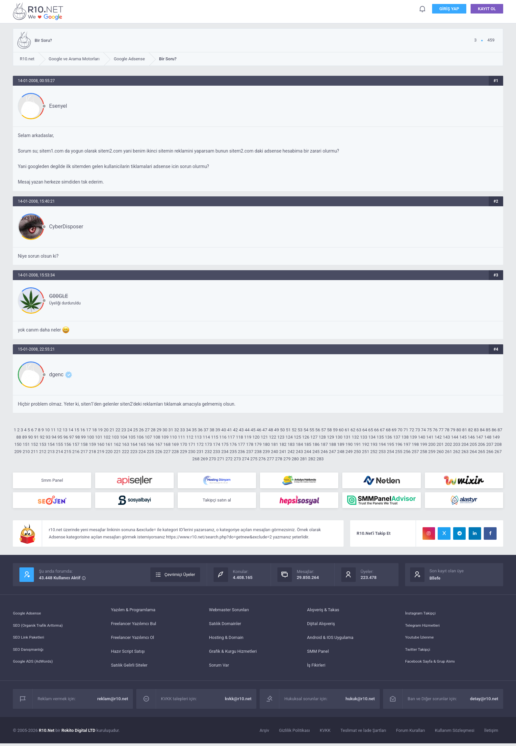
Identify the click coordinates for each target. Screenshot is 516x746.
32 (176, 429)
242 (291, 451)
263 (465, 451)
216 (76, 451)
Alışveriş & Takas (323, 612)
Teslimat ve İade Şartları (363, 733)
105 (132, 437)
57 (323, 429)
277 (270, 458)
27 (147, 429)
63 (358, 429)
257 (415, 451)
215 (67, 451)
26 (141, 429)
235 (233, 451)
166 (150, 444)
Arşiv (264, 733)
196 (398, 444)
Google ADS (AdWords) (35, 667)
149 (496, 437)
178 (249, 444)
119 (247, 437)
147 (479, 437)
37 (206, 429)
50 (282, 429)
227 (166, 451)
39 (217, 429)
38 (212, 429)
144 (454, 437)
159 (92, 444)
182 (283, 444)
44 (247, 429)
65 (370, 429)
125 (297, 437)
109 (164, 437)
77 (441, 429)
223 (134, 451)
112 (190, 437)
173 (208, 444)
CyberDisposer (66, 226)
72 (411, 429)
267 (498, 451)
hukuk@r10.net (360, 701)
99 (83, 437)
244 (307, 451)
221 (117, 451)
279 (287, 458)
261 (448, 451)
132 (355, 437)
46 (259, 429)
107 (148, 437)
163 (125, 444)
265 (481, 451)
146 (471, 437)
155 (59, 444)
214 (59, 451)
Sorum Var (219, 667)
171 (191, 444)
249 (349, 451)
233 (216, 451)
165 (142, 444)
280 (295, 458)
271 (220, 458)
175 (224, 444)
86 (494, 429)
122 (272, 437)
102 (107, 437)
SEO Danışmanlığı (30, 653)
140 (421, 437)
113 (198, 437)
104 (123, 437)
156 (67, 444)
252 (373, 451)
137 (396, 437)
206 (481, 444)
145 (463, 437)
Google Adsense (28, 612)
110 (173, 437)
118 (239, 437)
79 (453, 429)
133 (363, 437)
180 (266, 444)
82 (470, 429)
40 (223, 429)
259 (431, 451)
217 (84, 451)
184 (299, 444)
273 (237, 458)
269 (204, 458)
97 (71, 437)
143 (446, 437)
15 (76, 429)
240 (274, 451)
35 (194, 429)
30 (165, 429)
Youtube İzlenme (421, 640)
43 (241, 429)
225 (150, 451)
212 (42, 451)
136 (388, 437)
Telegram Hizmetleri (424, 626)
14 (70, 429)
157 (76, 444)
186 (316, 444)
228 (175, 451)
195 (390, 444)
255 (398, 451)
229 (183, 451)
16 (82, 429)
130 (339, 437)
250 (357, 451)
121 (264, 437)
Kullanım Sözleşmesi (455, 733)
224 (142, 451)
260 (440, 451)
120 (256, 437)
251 (365, 451)
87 (500, 429)
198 (415, 444)
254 (390, 451)
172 (200, 444)
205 (473, 444)
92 (42, 437)
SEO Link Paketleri (30, 640)
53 (300, 429)
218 (92, 451)
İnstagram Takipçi (422, 612)
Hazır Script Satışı (128, 653)
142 (438, 437)
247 (332, 451)
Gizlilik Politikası (294, 733)
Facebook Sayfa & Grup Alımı (432, 667)
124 (289, 437)
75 (429, 429)
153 (42, 444)
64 (364, 429)
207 (489, 444)
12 (59, 429)
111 (181, 437)
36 (200, 429)
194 (382, 444)
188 (332, 444)
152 (34, 444)
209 (18, 451)
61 (347, 429)
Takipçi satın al (217, 502)
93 (48, 437)
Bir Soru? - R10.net (39, 11)
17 (88, 429)
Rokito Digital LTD (78, 733)
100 (90, 437)
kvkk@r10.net (238, 701)
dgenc (56, 374)
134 (371, 437)
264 (473, 451)
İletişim (491, 733)
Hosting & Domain (226, 640)
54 (305, 429)
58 (329, 429)
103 (115, 437)
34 (188, 429)
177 (241, 444)
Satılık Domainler (225, 626)
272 (229, 458)
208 (498, 444)
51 (288, 429)
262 (456, 451)
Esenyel (58, 106)
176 (233, 444)
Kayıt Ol (487, 9)
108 (156, 437)
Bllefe (434, 580)
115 (214, 437)
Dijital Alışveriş (321, 626)
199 (423, 444)
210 (26, 451)
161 (109, 444)
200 (431, 444)
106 (140, 437)
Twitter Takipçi (419, 653)
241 (283, 451)
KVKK (325, 733)
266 (489, 451)
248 (341, 451)
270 (212, 458)
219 (100, 451)
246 (324, 451)
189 (341, 444)
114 (206, 437)
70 (400, 429)
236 (241, 451)
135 (380, 437)
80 (458, 429)
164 (134, 444)
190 (349, 444)
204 (465, 444)
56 (317, 429)
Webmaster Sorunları (229, 612)
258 (423, 451)
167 (158, 444)
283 (320, 458)
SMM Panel (318, 653)
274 (245, 458)
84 (482, 429)
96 (65, 437)
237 (249, 451)
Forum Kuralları (410, 733)
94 (54, 437)
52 (294, 429)
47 (264, 429)
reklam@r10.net (112, 701)
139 (413, 437)
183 (291, 444)
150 (18, 444)
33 (182, 429)
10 (47, 429)
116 (222, 437)
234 (224, 451)
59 (335, 429)
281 (303, 458)
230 (191, 451)
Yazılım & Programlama (133, 612)
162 (117, 444)
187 (324, 444)
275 (253, 458)
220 (109, 451)
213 (51, 451)
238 (258, 451)
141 (429, 437)
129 (330, 437)
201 (440, 444)
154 (51, 444)
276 (262, 458)
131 (347, 437)
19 (100, 429)
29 (159, 429)
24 (129, 429)
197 (407, 444)
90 (30, 437)
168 (166, 444)
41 (229, 429)
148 (487, 437)
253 (382, 451)
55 (311, 429)
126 (305, 437)
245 (316, 451)
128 (322, 437)
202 (448, 444)
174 (216, 444)
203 (456, 444)
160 (100, 444)
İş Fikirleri (316, 667)
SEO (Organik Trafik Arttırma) (40, 626)
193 (373, 444)
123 (280, 437)
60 (341, 429)
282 (312, 458)
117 (231, 437)
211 (34, 451)
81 (464, 429)
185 (307, 444)
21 (112, 429)
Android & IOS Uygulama (330, 640)
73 (417, 429)
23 (123, 429)
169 (175, 444)
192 (365, 444)
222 (125, 451)
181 (274, 444)
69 (394, 429)
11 (53, 429)
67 (382, 429)
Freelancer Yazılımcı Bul (133, 626)
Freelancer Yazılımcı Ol (132, 640)
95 (60, 437)
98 (77, 437)
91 (36, 437)
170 (183, 444)
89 (24, 437)
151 (26, 444)
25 (135, 429)
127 (314, 437)
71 (405, 429)
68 (388, 429)
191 (357, 444)
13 (65, 429)
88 (18, 437)
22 (118, 429)
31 (170, 429)
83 (476, 429)
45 (253, 429)
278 (278, 458)
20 (106, 429)
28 (153, 429)
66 (376, 429)
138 (405, 437)
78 (447, 429)
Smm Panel (52, 480)
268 (195, 458)
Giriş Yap (449, 9)
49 (276, 429)
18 (94, 429)
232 (208, 451)
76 (435, 429)
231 (200, 451)
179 (258, 444)
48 (270, 429)
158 (84, 444)
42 (235, 429)
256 (407, 451)
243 (299, 451)
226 (158, 451)
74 (423, 429)
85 (488, 429)
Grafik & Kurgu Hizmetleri (233, 653)
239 (266, 451)
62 (352, 429)
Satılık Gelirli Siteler (129, 667)
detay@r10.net (484, 701)
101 (98, 437)
